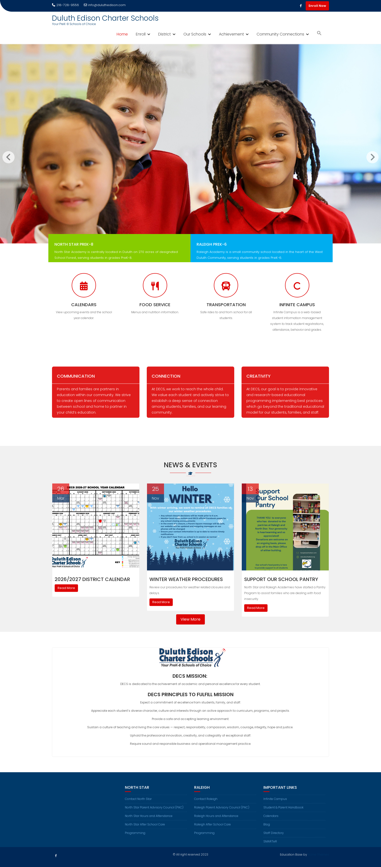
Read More (66, 600)
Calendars (83, 305)
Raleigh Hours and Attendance (216, 822)
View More (190, 619)
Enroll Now (317, 5)
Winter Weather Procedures (186, 591)
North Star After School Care (145, 830)
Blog (266, 830)
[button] (319, 33)
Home (122, 34)
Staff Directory (273, 839)
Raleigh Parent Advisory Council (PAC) (221, 813)
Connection (166, 382)
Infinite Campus (297, 305)
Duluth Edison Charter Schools (105, 18)
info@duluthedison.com (105, 5)
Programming (135, 839)
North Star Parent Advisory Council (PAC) (154, 813)
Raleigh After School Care (212, 830)
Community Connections (280, 34)
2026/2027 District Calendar (92, 591)
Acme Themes (318, 854)
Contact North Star (138, 805)
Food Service (154, 305)
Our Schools (194, 34)
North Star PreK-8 (73, 250)
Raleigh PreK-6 (212, 250)
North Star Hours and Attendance (149, 822)
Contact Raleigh (205, 805)
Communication (76, 382)
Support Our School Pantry (281, 591)
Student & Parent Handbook (283, 813)
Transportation (226, 305)
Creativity (258, 382)
